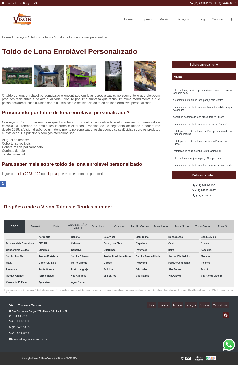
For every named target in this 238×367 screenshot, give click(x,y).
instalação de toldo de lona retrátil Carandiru (197, 156)
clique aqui (53, 174)
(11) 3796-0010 (204, 197)
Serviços (183, 19)
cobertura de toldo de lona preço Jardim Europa (198, 119)
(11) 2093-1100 (201, 3)
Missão (164, 19)
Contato (217, 19)
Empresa (146, 19)
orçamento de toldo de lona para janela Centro (198, 101)
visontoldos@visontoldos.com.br (28, 341)
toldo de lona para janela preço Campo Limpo (197, 164)
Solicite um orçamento (204, 65)
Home (128, 19)
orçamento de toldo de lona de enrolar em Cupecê (200, 127)
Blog (201, 19)
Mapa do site (221, 307)
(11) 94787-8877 (225, 3)
